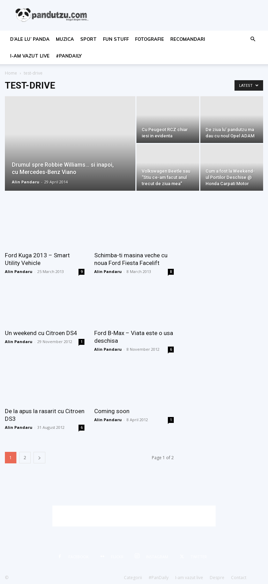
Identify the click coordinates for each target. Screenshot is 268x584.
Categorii (133, 578)
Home (11, 73)
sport (88, 39)
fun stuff (116, 39)
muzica (65, 39)
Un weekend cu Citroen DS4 (41, 332)
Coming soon (111, 411)
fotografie (149, 39)
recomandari (187, 39)
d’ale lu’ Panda (30, 39)
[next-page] (39, 457)
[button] (252, 39)
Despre (217, 578)
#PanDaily (69, 56)
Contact (238, 578)
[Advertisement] (134, 516)
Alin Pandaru (25, 181)
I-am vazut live (30, 56)
